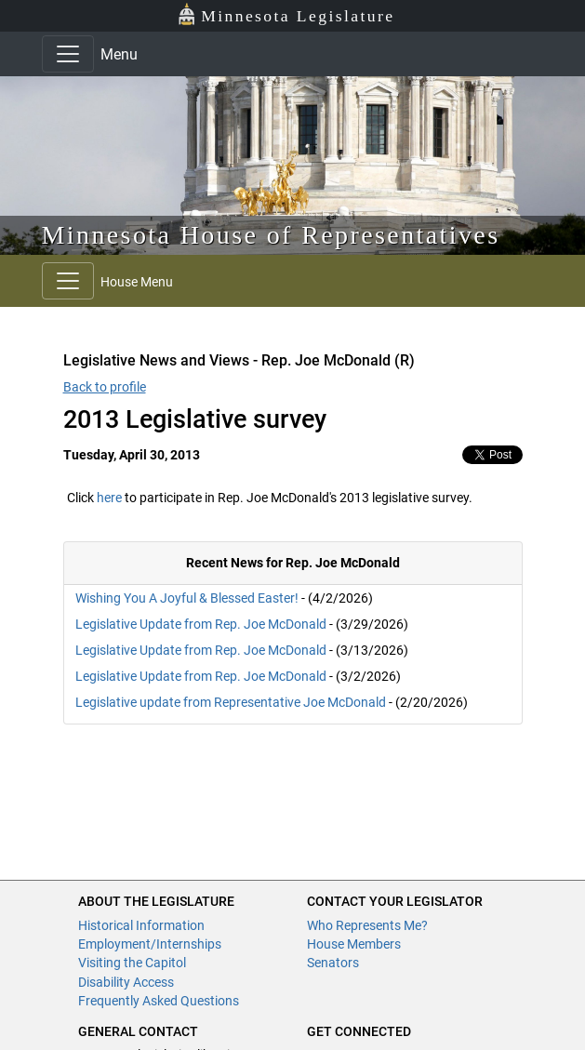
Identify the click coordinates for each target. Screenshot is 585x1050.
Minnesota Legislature (286, 14)
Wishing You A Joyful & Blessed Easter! (187, 598)
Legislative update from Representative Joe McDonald (230, 702)
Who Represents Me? (367, 925)
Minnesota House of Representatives (271, 234)
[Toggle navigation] (68, 54)
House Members (354, 944)
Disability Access (126, 982)
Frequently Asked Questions (158, 1000)
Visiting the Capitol (132, 962)
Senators (333, 962)
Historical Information (141, 925)
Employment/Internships (149, 944)
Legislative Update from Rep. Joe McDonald (200, 624)
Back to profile (104, 386)
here (109, 497)
